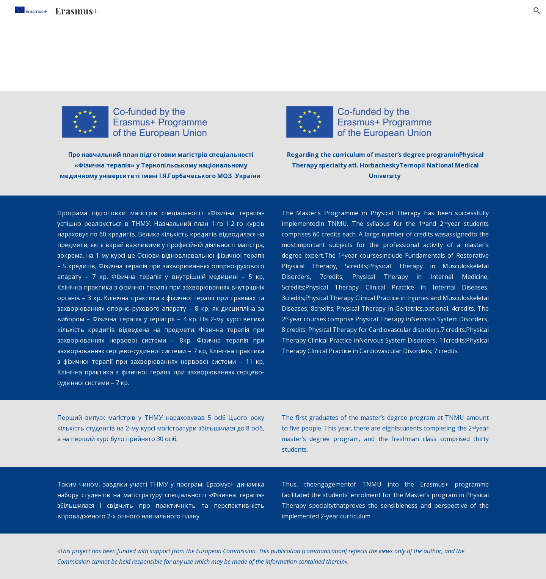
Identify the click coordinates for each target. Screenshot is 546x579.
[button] (537, 11)
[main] (160, 165)
